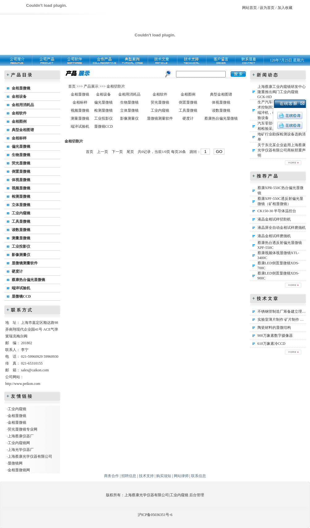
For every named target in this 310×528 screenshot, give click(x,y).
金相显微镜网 (19, 470)
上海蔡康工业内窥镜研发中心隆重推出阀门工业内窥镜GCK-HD (282, 92)
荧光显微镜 (21, 163)
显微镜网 (15, 463)
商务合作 (111, 476)
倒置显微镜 (21, 171)
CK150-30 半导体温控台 (277, 211)
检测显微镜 (21, 196)
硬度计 (17, 271)
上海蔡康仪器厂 (21, 436)
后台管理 (196, 495)
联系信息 (198, 476)
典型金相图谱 (23, 130)
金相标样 (19, 138)
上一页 (102, 152)
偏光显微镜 (21, 146)
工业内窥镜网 (19, 443)
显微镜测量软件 (25, 263)
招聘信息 (128, 476)
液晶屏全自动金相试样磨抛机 (282, 227)
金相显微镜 (21, 88)
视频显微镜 (21, 188)
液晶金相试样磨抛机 (274, 236)
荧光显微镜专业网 (22, 429)
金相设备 (19, 96)
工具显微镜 (21, 221)
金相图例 (19, 121)
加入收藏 (285, 8)
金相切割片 (116, 86)
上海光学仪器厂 (21, 450)
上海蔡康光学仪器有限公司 (30, 456)
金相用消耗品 (23, 105)
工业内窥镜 (21, 213)
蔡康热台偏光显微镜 (28, 280)
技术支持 (146, 476)
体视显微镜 (21, 180)
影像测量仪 (21, 255)
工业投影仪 (21, 246)
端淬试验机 (21, 288)
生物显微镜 (21, 155)
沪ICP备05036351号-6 (155, 515)
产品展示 (90, 86)
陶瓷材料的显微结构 (274, 327)
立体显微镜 (21, 205)
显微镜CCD (21, 296)
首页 (72, 86)
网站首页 (249, 8)
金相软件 (19, 113)
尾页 (130, 152)
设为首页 (267, 8)
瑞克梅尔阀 (18, 336)
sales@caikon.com (35, 370)
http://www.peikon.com (22, 384)
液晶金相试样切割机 (274, 219)
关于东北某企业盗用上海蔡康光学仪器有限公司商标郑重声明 (282, 150)
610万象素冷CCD (272, 343)
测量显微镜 (21, 238)
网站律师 (181, 476)
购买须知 (163, 476)
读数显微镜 (21, 230)
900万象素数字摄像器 (275, 335)
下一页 (117, 152)
